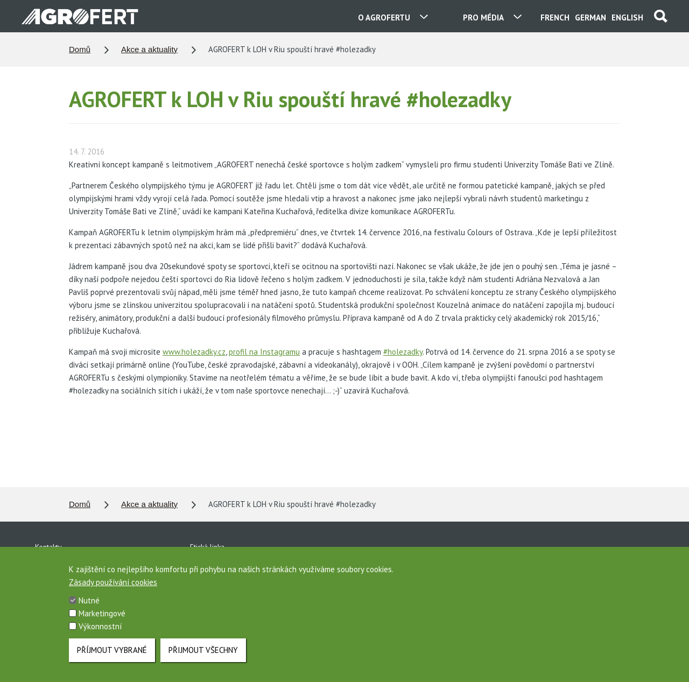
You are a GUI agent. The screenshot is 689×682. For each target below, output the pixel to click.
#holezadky (403, 352)
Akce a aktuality (149, 49)
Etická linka (207, 547)
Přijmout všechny (203, 654)
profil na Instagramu (264, 352)
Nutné (89, 604)
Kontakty (48, 547)
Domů (79, 49)
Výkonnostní (100, 630)
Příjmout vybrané (112, 654)
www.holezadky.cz (194, 352)
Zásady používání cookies (113, 586)
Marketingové (102, 617)
